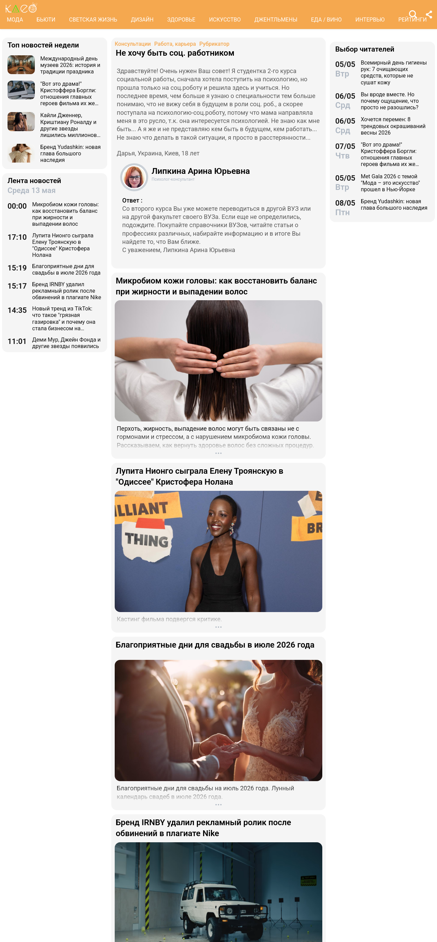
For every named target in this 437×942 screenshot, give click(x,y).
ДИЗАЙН (142, 19)
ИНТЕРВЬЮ (370, 19)
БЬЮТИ (46, 19)
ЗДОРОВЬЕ (181, 19)
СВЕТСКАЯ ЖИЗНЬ (93, 19)
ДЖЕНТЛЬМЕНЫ (275, 19)
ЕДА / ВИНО (326, 19)
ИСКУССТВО (225, 19)
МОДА (15, 19)
